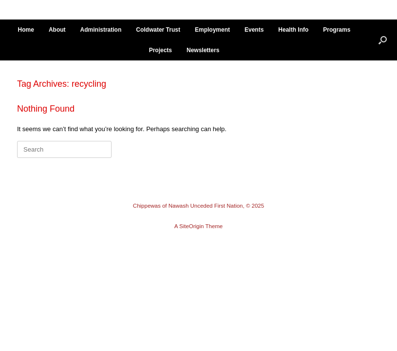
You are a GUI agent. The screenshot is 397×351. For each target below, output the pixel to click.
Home (26, 29)
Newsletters (203, 50)
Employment (212, 29)
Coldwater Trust (158, 29)
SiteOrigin (191, 226)
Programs (336, 29)
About (57, 29)
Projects (160, 50)
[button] (382, 40)
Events (254, 29)
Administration (101, 29)
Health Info (293, 29)
